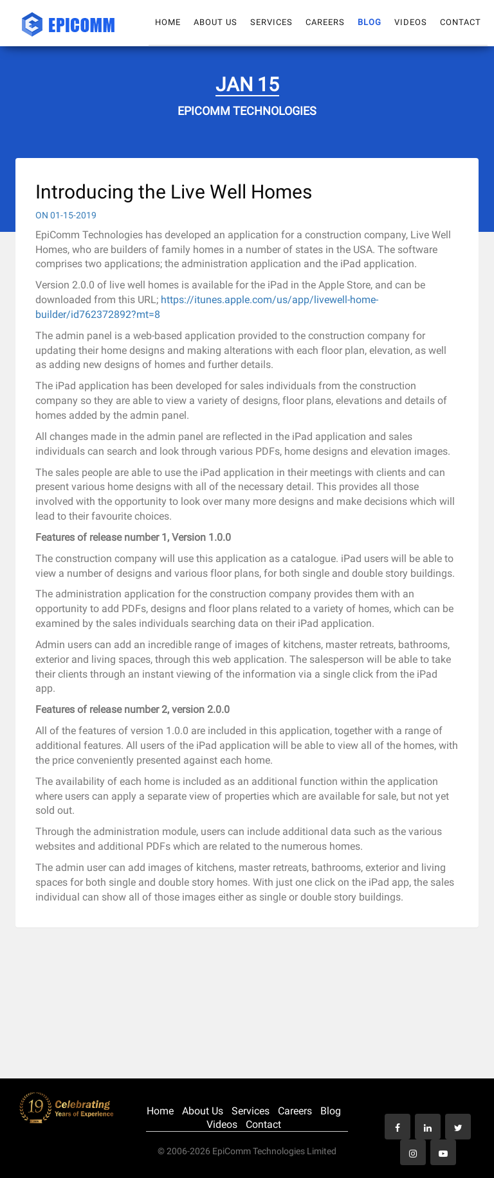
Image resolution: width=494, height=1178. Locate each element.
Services (271, 22)
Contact (460, 22)
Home (168, 22)
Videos (410, 22)
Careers (325, 22)
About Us (215, 22)
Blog (369, 22)
